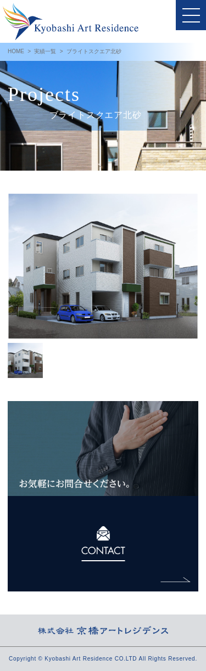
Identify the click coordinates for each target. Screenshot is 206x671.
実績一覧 (45, 51)
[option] (103, 266)
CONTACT (103, 543)
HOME (16, 51)
